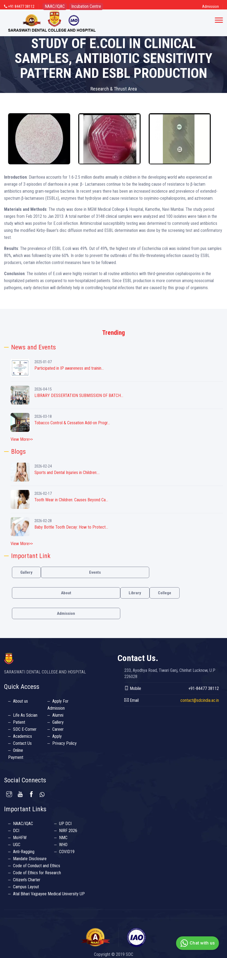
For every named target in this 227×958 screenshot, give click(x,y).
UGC (16, 844)
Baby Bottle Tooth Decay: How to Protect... (71, 527)
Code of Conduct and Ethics (36, 865)
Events (95, 572)
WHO (63, 844)
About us (20, 701)
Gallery (26, 572)
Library (135, 592)
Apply (57, 736)
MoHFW (20, 837)
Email (131, 700)
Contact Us (22, 743)
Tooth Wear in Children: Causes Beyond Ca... (71, 499)
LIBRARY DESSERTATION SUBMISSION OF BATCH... (78, 395)
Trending (113, 332)
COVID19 (66, 851)
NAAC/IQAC (23, 823)
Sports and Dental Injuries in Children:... (67, 472)
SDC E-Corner (25, 729)
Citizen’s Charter (26, 879)
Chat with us (197, 943)
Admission (210, 6)
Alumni (57, 715)
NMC (63, 837)
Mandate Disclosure (30, 858)
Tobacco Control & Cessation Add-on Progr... (72, 422)
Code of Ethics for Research (37, 872)
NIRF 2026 (68, 830)
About (66, 592)
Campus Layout (26, 886)
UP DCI (65, 823)
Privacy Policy (64, 743)
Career (58, 729)
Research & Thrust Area (113, 89)
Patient (19, 722)
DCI (16, 830)
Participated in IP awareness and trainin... (69, 368)
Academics (22, 736)
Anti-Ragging (23, 851)
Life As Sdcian (25, 715)
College (164, 592)
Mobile (132, 688)
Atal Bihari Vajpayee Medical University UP (49, 893)
